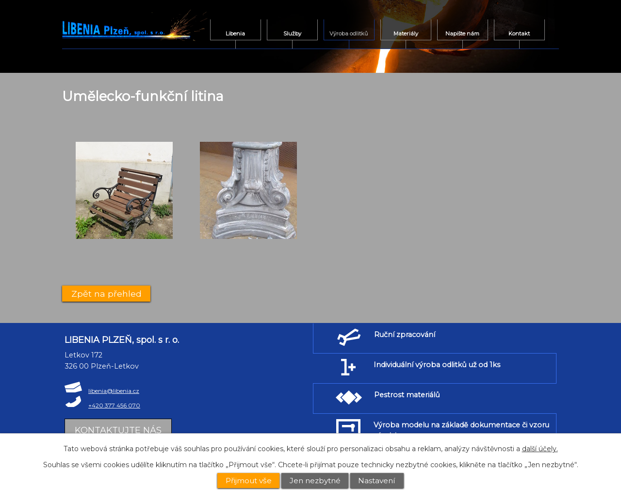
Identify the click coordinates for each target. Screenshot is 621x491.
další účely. (540, 448)
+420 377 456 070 (114, 405)
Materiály (405, 33)
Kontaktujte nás (118, 430)
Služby (292, 33)
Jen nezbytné (315, 480)
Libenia (235, 33)
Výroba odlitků (348, 33)
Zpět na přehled (106, 293)
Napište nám (462, 33)
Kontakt (519, 33)
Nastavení (376, 480)
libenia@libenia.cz (113, 390)
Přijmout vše (249, 480)
